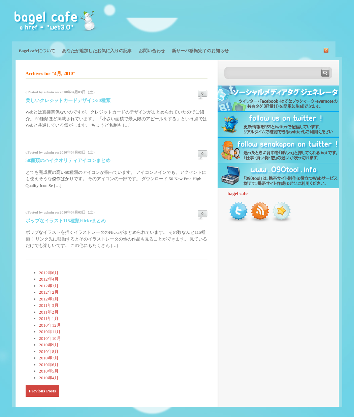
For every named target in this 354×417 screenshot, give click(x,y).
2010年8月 (49, 351)
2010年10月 (50, 338)
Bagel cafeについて (37, 50)
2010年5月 (49, 371)
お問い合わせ (152, 50)
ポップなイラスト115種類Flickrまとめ (66, 220)
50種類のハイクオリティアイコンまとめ (68, 160)
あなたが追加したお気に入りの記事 (97, 50)
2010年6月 (49, 364)
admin (49, 92)
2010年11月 (50, 331)
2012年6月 (49, 272)
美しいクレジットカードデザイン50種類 (68, 100)
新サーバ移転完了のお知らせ (200, 50)
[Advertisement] (263, 20)
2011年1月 (49, 318)
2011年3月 (49, 305)
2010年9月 (49, 344)
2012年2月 (49, 292)
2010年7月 (49, 357)
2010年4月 (49, 377)
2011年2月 (49, 312)
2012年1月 (49, 298)
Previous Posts (42, 390)
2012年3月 (49, 285)
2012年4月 (49, 279)
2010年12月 (50, 325)
